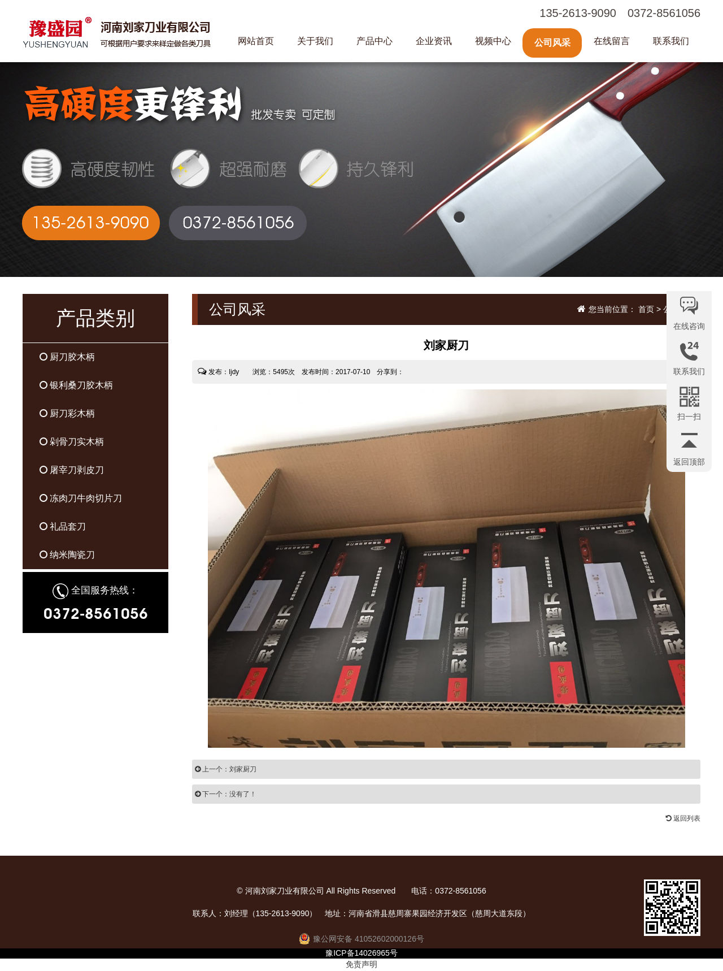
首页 (646, 309)
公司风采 (552, 42)
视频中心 (493, 41)
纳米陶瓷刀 (67, 555)
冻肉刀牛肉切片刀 (81, 498)
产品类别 (95, 318)
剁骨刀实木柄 (72, 442)
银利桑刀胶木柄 (76, 385)
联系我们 (671, 41)
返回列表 (683, 818)
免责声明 (361, 964)
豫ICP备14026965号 (361, 952)
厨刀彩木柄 (67, 413)
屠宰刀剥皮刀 (72, 470)
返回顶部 (689, 461)
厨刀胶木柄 (67, 357)
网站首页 (256, 41)
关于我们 (315, 41)
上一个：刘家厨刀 (225, 769)
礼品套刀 (63, 526)
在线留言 (612, 41)
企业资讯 (434, 41)
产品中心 (374, 41)
